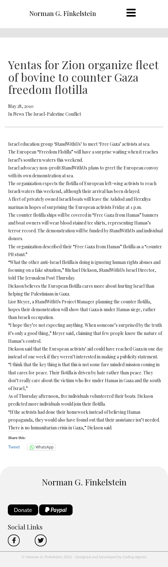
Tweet (14, 446)
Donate (23, 509)
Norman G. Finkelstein (62, 13)
